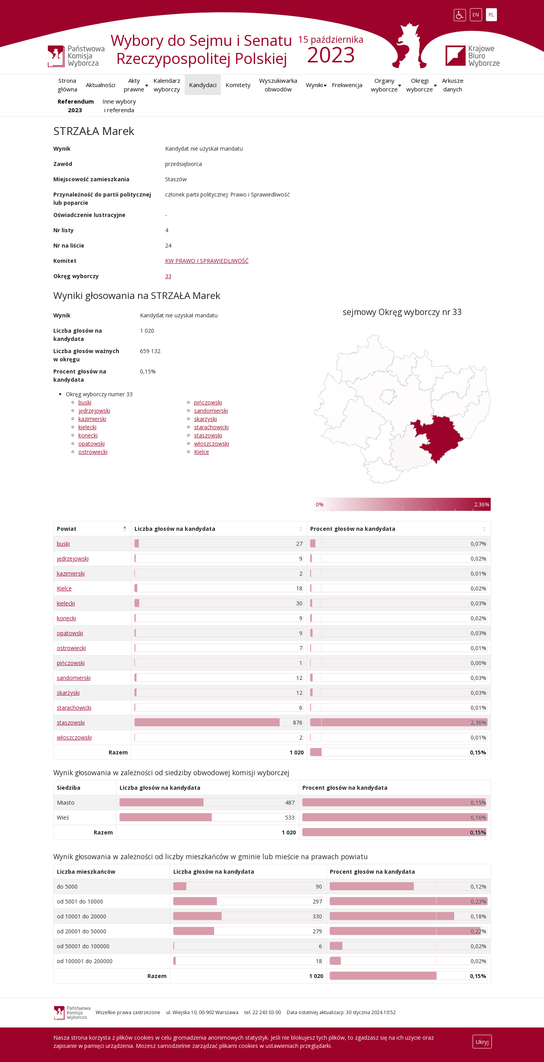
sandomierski (211, 410)
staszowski (208, 435)
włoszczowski (211, 443)
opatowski (91, 443)
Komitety (238, 85)
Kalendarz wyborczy (166, 85)
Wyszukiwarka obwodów (278, 85)
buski (84, 402)
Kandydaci (203, 85)
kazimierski (92, 419)
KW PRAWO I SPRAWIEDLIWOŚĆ (207, 260)
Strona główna (67, 85)
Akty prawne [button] (134, 85)
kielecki (87, 427)
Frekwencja (347, 85)
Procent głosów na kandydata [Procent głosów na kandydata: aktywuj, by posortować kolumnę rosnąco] (352, 528)
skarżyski (205, 419)
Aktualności (100, 85)
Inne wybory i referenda (119, 105)
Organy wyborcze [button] (384, 85)
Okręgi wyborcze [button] (419, 85)
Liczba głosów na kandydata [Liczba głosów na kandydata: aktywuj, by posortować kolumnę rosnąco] (175, 528)
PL (492, 13)
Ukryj (482, 1042)
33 (168, 276)
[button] (314, 85)
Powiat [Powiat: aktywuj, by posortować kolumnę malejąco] (66, 528)
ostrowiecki (92, 451)
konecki (88, 435)
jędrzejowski (94, 410)
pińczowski (208, 402)
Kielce (201, 451)
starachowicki (211, 427)
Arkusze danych (453, 85)
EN (477, 13)
